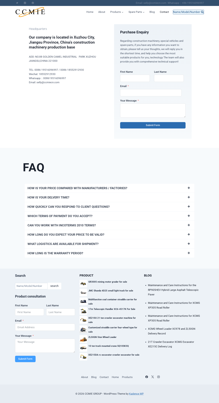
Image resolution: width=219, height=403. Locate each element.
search (54, 285)
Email (123, 86)
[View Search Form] (188, 12)
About (101, 11)
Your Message (128, 100)
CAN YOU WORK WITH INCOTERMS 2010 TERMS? (62, 225)
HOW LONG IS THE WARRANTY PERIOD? (55, 253)
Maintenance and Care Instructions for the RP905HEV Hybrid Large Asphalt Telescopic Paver (173, 290)
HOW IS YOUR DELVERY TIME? (48, 197)
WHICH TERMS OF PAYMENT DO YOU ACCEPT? (60, 216)
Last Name (160, 71)
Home (89, 11)
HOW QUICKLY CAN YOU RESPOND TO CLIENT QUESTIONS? (69, 207)
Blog (152, 11)
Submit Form (153, 125)
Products (127, 377)
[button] (109, 188)
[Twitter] (17, 3)
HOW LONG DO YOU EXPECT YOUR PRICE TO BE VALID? (66, 234)
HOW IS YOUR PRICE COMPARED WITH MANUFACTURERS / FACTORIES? (77, 188)
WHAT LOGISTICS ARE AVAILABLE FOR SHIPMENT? (63, 244)
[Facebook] (33, 3)
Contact (164, 11)
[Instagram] (25, 3)
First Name (126, 71)
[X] (152, 377)
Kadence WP (136, 393)
